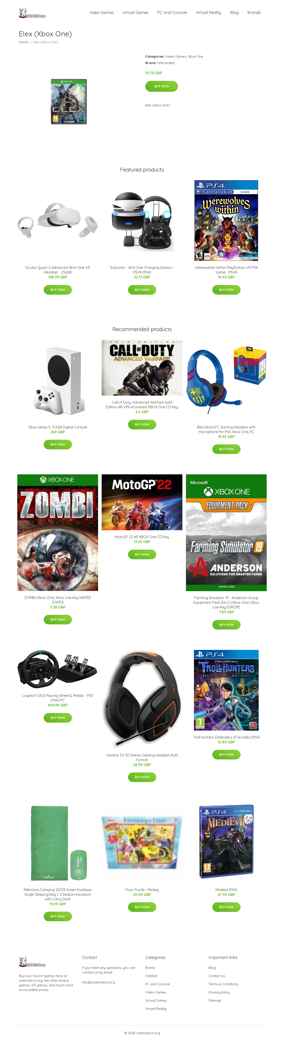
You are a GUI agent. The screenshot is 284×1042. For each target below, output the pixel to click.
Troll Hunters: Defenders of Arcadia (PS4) (226, 738)
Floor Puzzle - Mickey (142, 891)
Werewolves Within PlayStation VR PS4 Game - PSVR (226, 271)
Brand (150, 969)
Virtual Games (135, 13)
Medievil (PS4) (226, 891)
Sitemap (215, 1002)
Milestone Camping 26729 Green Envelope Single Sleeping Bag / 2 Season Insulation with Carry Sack (58, 896)
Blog (234, 13)
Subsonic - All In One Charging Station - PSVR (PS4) (142, 271)
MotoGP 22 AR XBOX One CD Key (142, 538)
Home (23, 43)
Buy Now (161, 88)
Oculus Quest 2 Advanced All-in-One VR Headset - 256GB (57, 271)
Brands (254, 13)
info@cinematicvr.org (98, 983)
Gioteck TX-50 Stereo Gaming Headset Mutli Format (142, 758)
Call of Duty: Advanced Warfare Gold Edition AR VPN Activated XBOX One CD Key (142, 406)
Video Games (101, 13)
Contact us (217, 977)
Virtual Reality (208, 13)
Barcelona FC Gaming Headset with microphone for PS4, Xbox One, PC (226, 430)
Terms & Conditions (224, 985)
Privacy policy (219, 993)
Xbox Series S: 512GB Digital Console (57, 428)
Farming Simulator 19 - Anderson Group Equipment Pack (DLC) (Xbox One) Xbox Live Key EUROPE (226, 604)
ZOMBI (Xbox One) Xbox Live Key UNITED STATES (57, 601)
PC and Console (172, 13)
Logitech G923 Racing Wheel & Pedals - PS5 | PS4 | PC (57, 699)
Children (151, 977)
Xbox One (195, 58)
